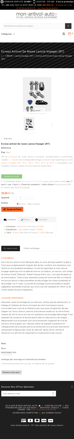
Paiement (41, 219)
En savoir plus (10, 248)
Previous (21, 125)
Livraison (10, 219)
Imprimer (8, 139)
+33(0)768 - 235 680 (45, 2)
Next (52, 125)
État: (3, 152)
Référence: (6, 148)
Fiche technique (32, 248)
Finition (5, 203)
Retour (25, 219)
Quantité (5, 198)
